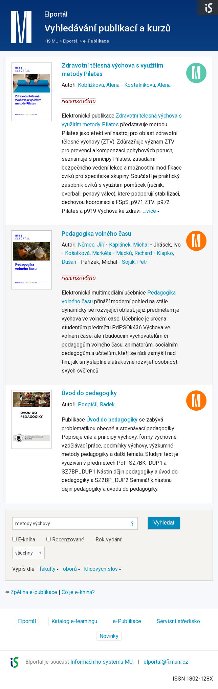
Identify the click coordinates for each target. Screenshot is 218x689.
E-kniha (23, 539)
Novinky (109, 636)
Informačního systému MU (101, 662)
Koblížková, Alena (98, 85)
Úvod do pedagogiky (89, 393)
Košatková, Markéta (88, 253)
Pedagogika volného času (96, 233)
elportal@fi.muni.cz (166, 662)
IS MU (53, 41)
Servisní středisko (178, 621)
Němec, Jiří (91, 244)
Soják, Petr (134, 262)
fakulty (48, 569)
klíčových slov (101, 569)
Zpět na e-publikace (33, 592)
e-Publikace (96, 41)
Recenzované (65, 539)
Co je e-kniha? (78, 592)
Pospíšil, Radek (96, 404)
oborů (70, 569)
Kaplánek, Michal (129, 244)
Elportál (56, 14)
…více (149, 211)
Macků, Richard (134, 253)
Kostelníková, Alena (147, 85)
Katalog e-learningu (74, 621)
